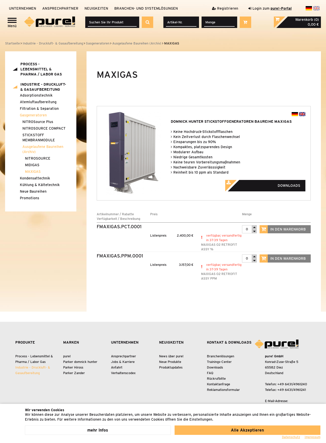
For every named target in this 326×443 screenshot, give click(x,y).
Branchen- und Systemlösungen (146, 8)
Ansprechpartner (60, 8)
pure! (67, 356)
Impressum (312, 437)
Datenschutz (291, 437)
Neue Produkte (170, 362)
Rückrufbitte (216, 378)
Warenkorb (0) (307, 20)
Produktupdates (170, 367)
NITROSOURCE (37, 158)
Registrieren (225, 8)
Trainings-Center (219, 362)
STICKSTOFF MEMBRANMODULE (38, 137)
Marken (71, 342)
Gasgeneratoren (33, 115)
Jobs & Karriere (123, 362)
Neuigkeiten (96, 8)
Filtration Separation (39, 108)
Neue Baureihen (33, 191)
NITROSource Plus (37, 122)
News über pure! (171, 356)
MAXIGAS (33, 172)
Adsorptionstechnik (36, 95)
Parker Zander (74, 373)
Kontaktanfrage (218, 384)
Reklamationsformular (223, 390)
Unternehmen (22, 8)
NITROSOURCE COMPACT (44, 128)
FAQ (210, 373)
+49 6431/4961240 (292, 384)
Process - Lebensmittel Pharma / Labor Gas (41, 69)
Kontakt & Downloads (229, 342)
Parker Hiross (73, 367)
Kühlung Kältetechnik (40, 185)
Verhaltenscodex (123, 373)
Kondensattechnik (35, 178)
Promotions (29, 198)
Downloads (269, 184)
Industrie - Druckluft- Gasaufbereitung (43, 86)
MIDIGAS (32, 165)
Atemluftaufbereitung (38, 102)
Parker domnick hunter (80, 362)
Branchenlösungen (220, 356)
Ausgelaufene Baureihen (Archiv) (42, 149)
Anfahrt (116, 367)
